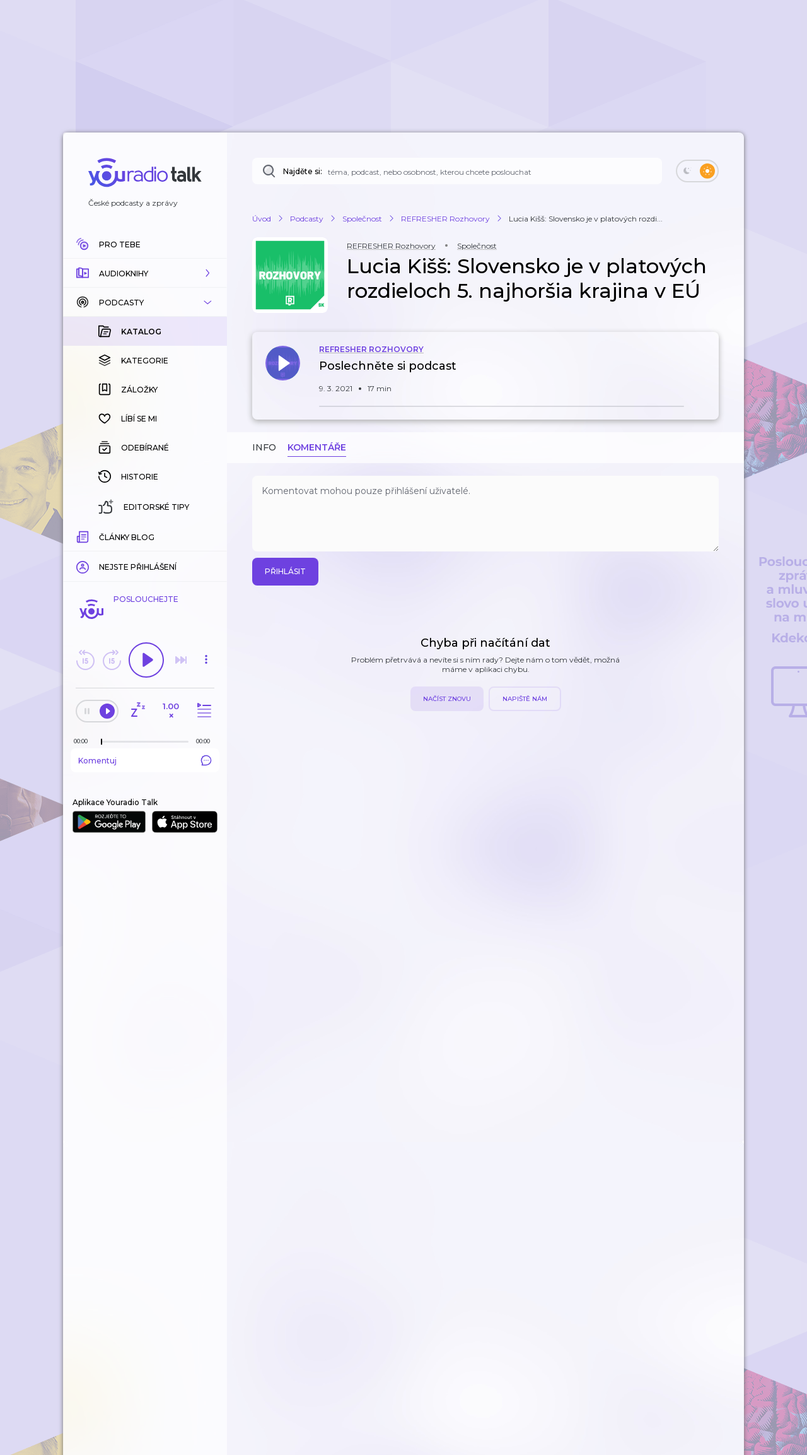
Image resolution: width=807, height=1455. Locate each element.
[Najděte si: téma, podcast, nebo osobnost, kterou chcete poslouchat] (457, 171)
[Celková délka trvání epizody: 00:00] (206, 741)
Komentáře (316, 447)
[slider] (101, 742)
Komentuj (145, 760)
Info (264, 447)
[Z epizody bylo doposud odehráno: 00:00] (84, 741)
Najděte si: (302, 171)
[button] (145, 273)
